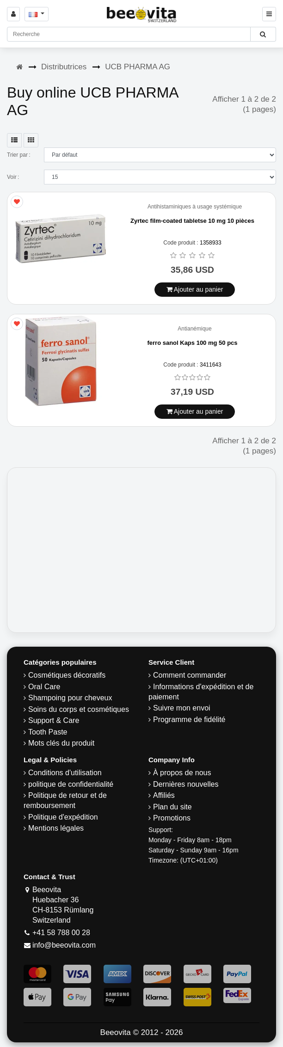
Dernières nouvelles (185, 784)
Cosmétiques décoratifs (66, 675)
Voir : (13, 177)
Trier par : (19, 155)
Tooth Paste (48, 732)
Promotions (172, 818)
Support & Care (53, 720)
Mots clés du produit (61, 743)
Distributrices (63, 66)
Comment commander (189, 675)
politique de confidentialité (70, 784)
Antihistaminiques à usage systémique (195, 207)
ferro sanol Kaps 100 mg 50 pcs (192, 342)
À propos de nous (182, 773)
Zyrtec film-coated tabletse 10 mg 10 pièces (192, 220)
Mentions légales (56, 828)
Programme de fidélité (189, 719)
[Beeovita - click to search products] (263, 34)
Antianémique (194, 329)
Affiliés (164, 795)
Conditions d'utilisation (65, 773)
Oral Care (44, 687)
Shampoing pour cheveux (70, 698)
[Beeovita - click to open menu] (269, 14)
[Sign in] (13, 14)
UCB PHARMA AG (137, 66)
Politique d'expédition (63, 817)
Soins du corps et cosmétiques (78, 709)
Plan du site (172, 807)
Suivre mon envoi (181, 708)
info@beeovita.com (64, 945)
